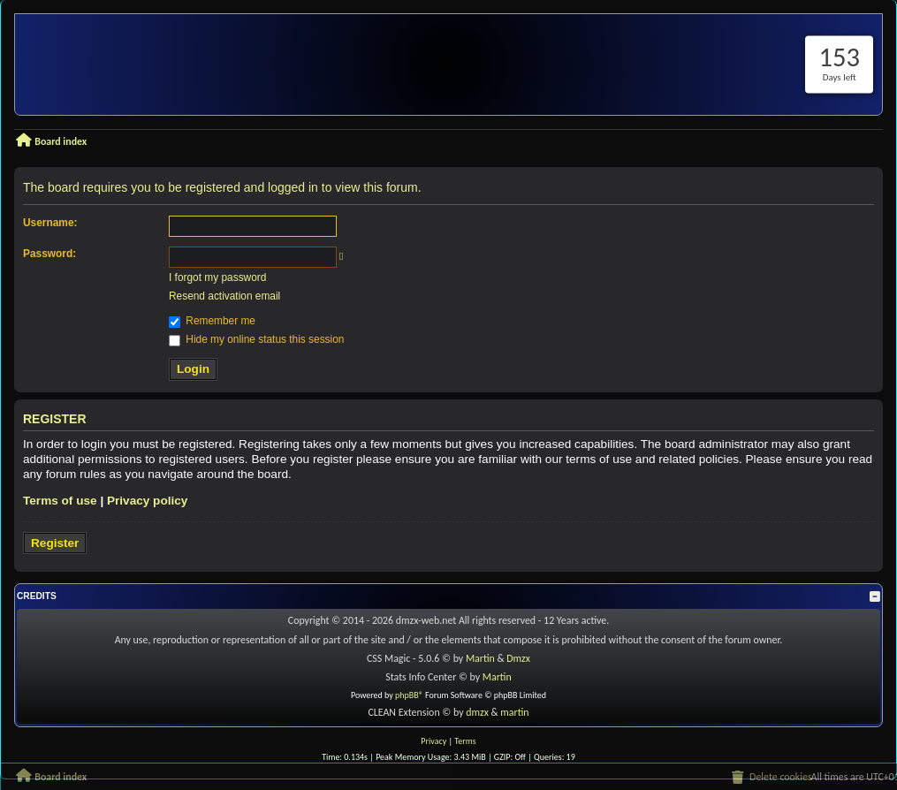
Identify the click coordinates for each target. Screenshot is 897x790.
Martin (480, 658)
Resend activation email (224, 296)
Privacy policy (147, 500)
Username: (50, 222)
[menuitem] (770, 777)
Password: (49, 253)
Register (55, 543)
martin (514, 712)
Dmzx (518, 658)
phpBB (407, 695)
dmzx (477, 712)
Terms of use (60, 500)
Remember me (212, 321)
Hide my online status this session (256, 339)
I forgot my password (217, 277)
